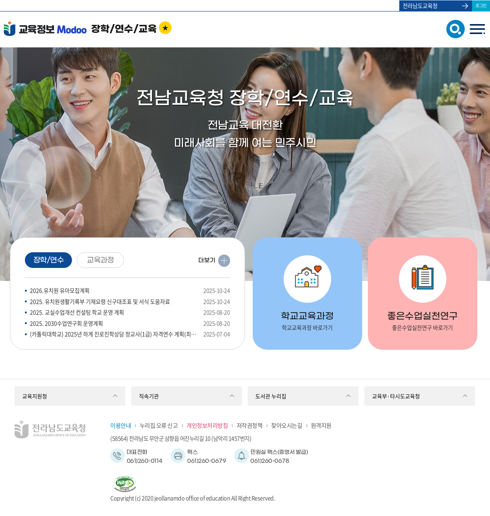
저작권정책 (250, 425)
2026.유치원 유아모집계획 (130, 290)
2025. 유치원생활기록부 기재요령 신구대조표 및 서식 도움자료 (130, 301)
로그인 (481, 5)
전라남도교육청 (420, 6)
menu (477, 29)
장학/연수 (48, 260)
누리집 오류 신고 (159, 425)
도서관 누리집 (270, 396)
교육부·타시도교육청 (396, 396)
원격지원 (321, 425)
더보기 (207, 260)
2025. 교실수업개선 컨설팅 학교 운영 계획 (130, 312)
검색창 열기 (453, 28)
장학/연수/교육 (124, 29)
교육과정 (100, 260)
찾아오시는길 (286, 425)
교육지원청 (34, 396)
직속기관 (149, 396)
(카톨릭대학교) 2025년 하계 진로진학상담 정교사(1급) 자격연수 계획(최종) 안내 (130, 334)
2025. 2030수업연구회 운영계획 (130, 323)
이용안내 (120, 425)
